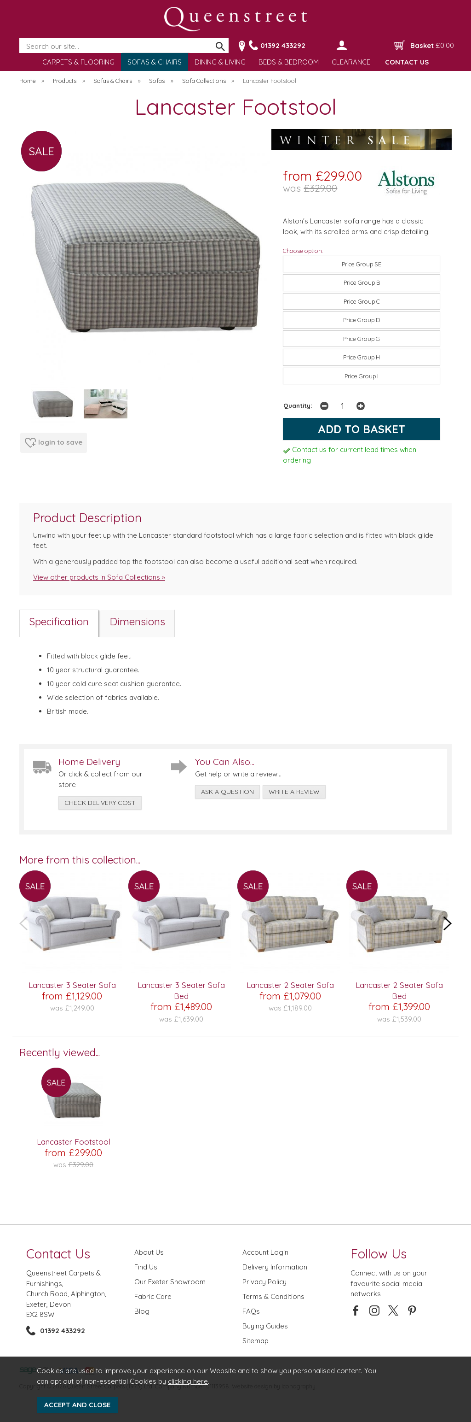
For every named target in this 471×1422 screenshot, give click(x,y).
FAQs (251, 1311)
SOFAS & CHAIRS (154, 62)
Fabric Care (153, 1296)
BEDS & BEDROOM (288, 62)
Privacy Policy (264, 1281)
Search (19, 38)
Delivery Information (274, 1267)
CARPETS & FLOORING (78, 62)
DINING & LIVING (220, 62)
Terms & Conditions (273, 1296)
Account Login (265, 1252)
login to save (53, 442)
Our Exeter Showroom (170, 1281)
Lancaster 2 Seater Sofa (290, 985)
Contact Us (58, 1254)
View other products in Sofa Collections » (99, 577)
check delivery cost (100, 803)
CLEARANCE (351, 62)
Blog (141, 1311)
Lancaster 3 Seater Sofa (72, 985)
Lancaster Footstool (73, 1141)
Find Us (145, 1267)
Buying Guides (265, 1326)
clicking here (188, 1381)
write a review (294, 791)
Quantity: (297, 405)
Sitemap (255, 1340)
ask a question (227, 791)
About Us (149, 1252)
